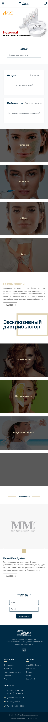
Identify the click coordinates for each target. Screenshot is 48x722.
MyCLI (28, 675)
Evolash (29, 672)
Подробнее (10, 305)
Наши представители (12, 672)
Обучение (32, 719)
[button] (3, 548)
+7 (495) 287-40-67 (15, 693)
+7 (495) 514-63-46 (15, 691)
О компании (9, 665)
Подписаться (24, 616)
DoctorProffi (30, 679)
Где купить (8, 675)
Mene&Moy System (33, 665)
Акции (6, 679)
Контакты (8, 668)
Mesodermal (31, 668)
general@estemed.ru (15, 698)
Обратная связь (18, 719)
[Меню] (3, 3)
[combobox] (24, 55)
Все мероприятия (33, 103)
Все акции (34, 75)
